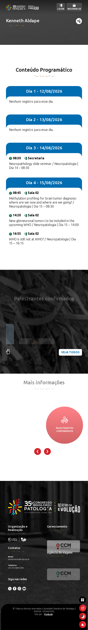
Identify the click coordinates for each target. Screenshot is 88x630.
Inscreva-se (74, 7)
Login (60, 7)
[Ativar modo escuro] (82, 616)
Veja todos (70, 352)
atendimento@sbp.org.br (18, 559)
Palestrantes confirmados (64, 442)
